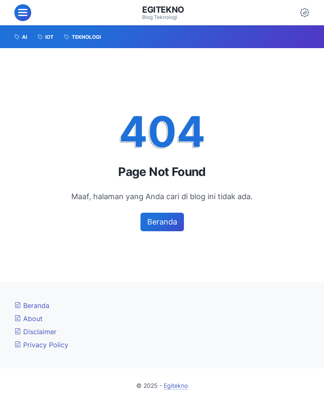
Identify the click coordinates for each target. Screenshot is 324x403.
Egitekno (163, 10)
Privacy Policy (41, 345)
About (28, 318)
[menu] (22, 12)
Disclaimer (35, 331)
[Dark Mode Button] (305, 13)
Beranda (162, 221)
